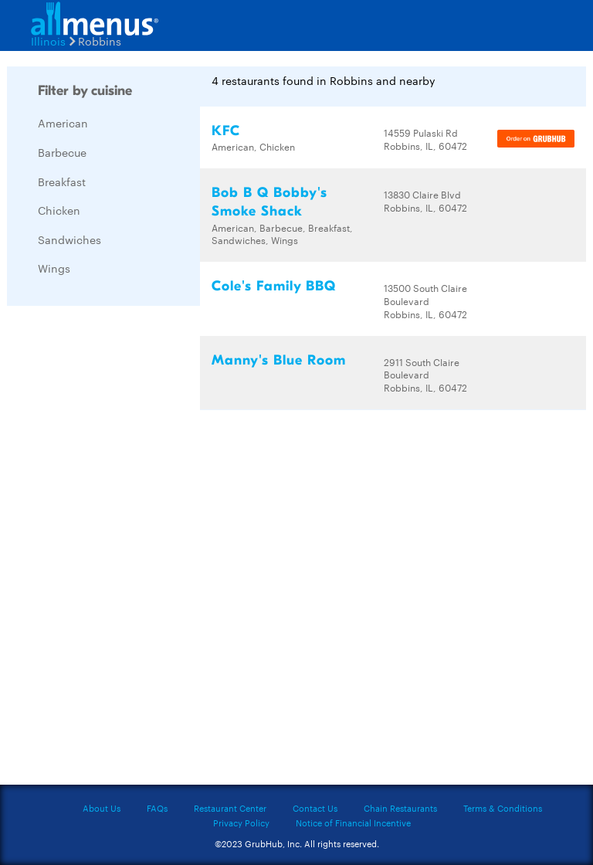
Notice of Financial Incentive (353, 822)
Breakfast (62, 181)
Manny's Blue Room (279, 360)
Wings (54, 268)
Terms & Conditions (502, 808)
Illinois (48, 41)
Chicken (59, 210)
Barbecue (62, 152)
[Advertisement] (123, 549)
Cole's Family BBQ (274, 286)
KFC (226, 131)
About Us (101, 808)
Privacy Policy (241, 822)
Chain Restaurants (400, 808)
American (63, 123)
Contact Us (315, 808)
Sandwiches (69, 239)
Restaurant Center (230, 808)
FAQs (157, 808)
